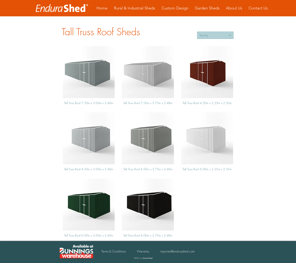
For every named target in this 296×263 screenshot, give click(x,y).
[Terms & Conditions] (113, 251)
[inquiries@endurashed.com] (178, 251)
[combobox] (215, 35)
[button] (143, 251)
